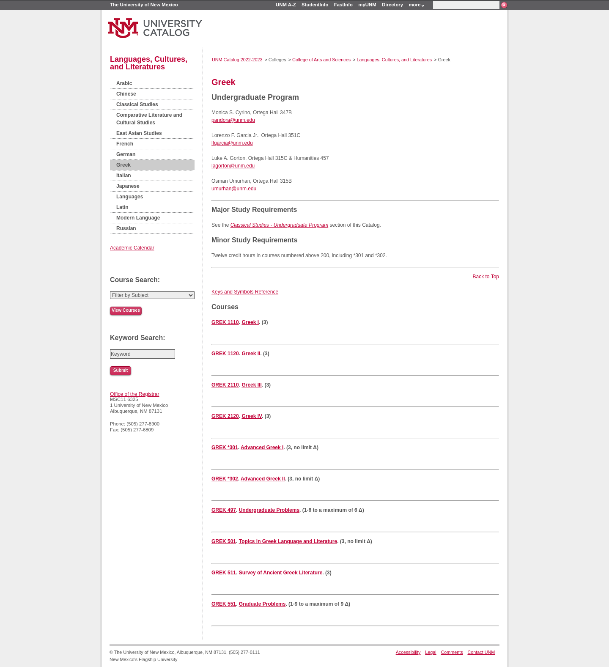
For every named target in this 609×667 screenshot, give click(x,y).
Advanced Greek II (263, 479)
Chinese (126, 94)
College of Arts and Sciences (321, 59)
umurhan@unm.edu (233, 189)
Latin (122, 207)
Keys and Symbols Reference (244, 292)
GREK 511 (223, 573)
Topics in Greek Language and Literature (288, 541)
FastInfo (343, 4)
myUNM (367, 4)
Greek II (250, 354)
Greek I (250, 322)
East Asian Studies (139, 133)
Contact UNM (481, 652)
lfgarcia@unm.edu (232, 143)
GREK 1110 (225, 322)
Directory (392, 4)
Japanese (128, 186)
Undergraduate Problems (269, 510)
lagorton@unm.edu (233, 166)
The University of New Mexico (144, 4)
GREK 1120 (225, 354)
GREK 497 (223, 510)
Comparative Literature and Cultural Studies (149, 119)
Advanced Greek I (262, 447)
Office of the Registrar (134, 394)
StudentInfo (315, 4)
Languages (129, 197)
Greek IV (251, 416)
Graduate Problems (262, 604)
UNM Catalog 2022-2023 (237, 59)
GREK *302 (224, 479)
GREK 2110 (225, 385)
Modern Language (138, 218)
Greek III (251, 385)
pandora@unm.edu (233, 120)
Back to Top (486, 277)
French (124, 144)
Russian (126, 228)
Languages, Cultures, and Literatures (148, 63)
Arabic (124, 83)
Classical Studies (137, 104)
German (125, 154)
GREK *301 (224, 447)
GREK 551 (223, 604)
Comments (452, 652)
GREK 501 (223, 541)
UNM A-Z (286, 4)
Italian (123, 175)
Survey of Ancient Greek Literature (281, 573)
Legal (430, 652)
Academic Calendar (132, 248)
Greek (123, 165)
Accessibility (408, 652)
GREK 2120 (225, 416)
